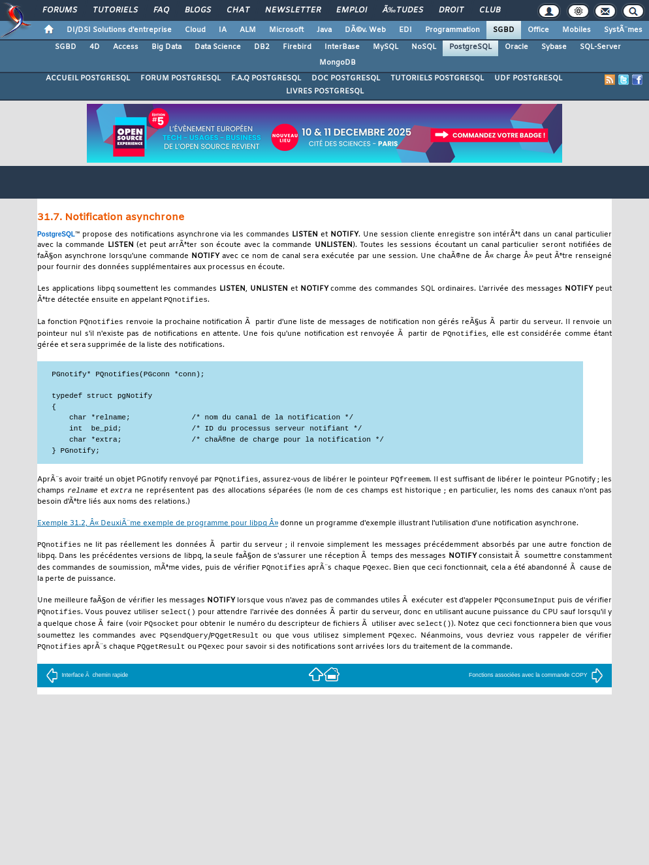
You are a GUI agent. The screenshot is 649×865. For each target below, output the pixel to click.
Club (489, 10)
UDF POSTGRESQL (528, 78)
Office (538, 30)
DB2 (262, 47)
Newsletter (293, 10)
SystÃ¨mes (623, 30)
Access (125, 47)
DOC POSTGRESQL (345, 78)
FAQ (161, 10)
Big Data (166, 47)
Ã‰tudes (402, 10)
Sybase (554, 47)
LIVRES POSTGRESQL (325, 91)
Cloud (195, 30)
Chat (238, 10)
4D (94, 47)
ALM (248, 30)
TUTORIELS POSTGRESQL (437, 78)
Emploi (351, 10)
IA (223, 30)
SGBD (503, 30)
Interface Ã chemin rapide (87, 682)
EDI (405, 30)
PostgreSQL (470, 47)
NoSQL (423, 47)
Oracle (516, 47)
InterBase (342, 47)
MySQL (385, 47)
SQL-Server (600, 47)
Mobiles (576, 30)
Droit (451, 10)
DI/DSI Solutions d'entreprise (119, 30)
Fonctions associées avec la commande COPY (536, 682)
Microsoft (286, 30)
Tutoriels (115, 10)
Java (324, 30)
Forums (59, 10)
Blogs (197, 10)
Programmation (452, 30)
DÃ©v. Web (365, 30)
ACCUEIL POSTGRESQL (88, 78)
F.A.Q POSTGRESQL (266, 78)
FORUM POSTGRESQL (180, 78)
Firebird (297, 47)
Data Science (218, 47)
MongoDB (337, 62)
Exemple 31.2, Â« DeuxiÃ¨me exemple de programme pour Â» (157, 527)
